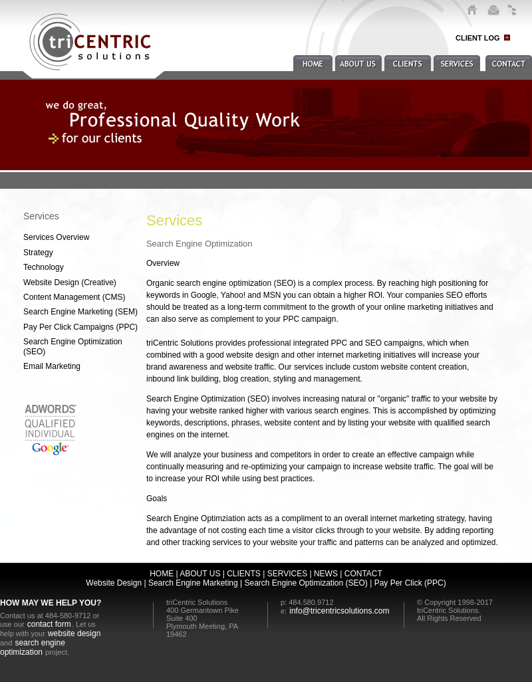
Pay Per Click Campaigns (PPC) (80, 327)
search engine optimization (32, 647)
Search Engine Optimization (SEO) (72, 346)
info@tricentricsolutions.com (339, 611)
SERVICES (287, 573)
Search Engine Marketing (192, 583)
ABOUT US (200, 573)
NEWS (326, 573)
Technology (43, 267)
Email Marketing (51, 366)
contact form (49, 624)
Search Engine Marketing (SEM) (80, 311)
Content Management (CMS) (74, 297)
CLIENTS (244, 573)
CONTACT (363, 573)
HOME (162, 573)
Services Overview (56, 237)
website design (74, 633)
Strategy (38, 252)
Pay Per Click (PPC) (410, 583)
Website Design (114, 583)
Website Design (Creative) (69, 282)
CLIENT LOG (478, 38)
